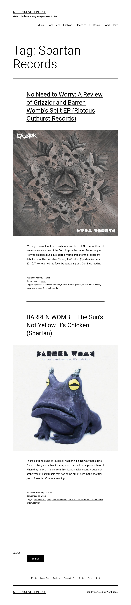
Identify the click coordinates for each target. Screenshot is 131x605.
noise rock (37, 288)
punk (49, 499)
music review (94, 284)
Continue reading (91, 263)
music (85, 284)
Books (97, 25)
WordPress (112, 592)
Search (16, 553)
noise (28, 288)
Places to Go (83, 25)
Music (41, 25)
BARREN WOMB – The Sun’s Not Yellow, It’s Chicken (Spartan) (64, 325)
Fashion (67, 25)
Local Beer (54, 25)
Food (107, 25)
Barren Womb (67, 284)
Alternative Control (29, 12)
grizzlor (78, 284)
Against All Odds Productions (47, 284)
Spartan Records (50, 288)
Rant (115, 25)
